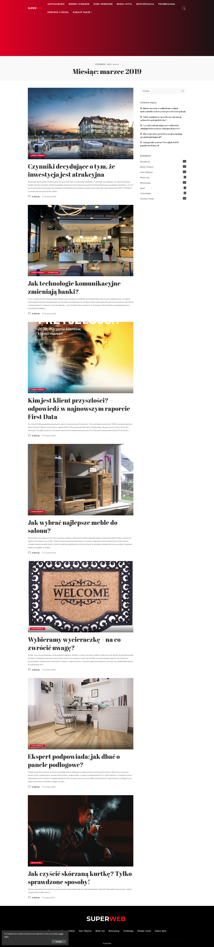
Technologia (55, 272)
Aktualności (145, 161)
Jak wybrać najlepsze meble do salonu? (77, 526)
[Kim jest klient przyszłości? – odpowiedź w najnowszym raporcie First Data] (80, 357)
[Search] (184, 8)
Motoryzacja (145, 183)
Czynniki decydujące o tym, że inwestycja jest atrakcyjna (76, 170)
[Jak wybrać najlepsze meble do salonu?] (80, 479)
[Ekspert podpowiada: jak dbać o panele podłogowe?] (80, 713)
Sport (142, 188)
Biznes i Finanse (39, 155)
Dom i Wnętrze (38, 512)
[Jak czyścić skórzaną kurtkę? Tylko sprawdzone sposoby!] (80, 831)
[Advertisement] (107, 37)
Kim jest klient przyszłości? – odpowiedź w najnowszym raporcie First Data (74, 408)
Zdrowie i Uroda (147, 198)
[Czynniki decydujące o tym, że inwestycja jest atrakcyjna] (80, 123)
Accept (33, 941)
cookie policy (32, 936)
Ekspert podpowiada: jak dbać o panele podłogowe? (79, 760)
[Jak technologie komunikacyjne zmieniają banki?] (80, 240)
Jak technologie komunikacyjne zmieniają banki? (79, 287)
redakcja (36, 196)
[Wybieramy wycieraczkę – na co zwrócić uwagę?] (80, 596)
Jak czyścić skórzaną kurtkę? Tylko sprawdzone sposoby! (75, 877)
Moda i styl (37, 863)
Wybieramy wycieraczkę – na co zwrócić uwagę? (79, 643)
